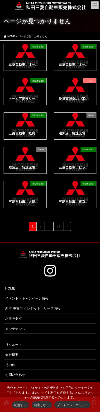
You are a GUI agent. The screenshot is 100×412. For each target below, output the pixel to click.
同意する (20, 405)
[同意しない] (94, 397)
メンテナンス (15, 329)
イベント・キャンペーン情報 (26, 298)
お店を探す (13, 318)
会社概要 (12, 355)
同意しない (42, 405)
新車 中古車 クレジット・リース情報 (32, 308)
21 (58, 227)
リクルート (13, 345)
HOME (10, 288)
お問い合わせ (15, 375)
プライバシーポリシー (72, 405)
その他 (10, 365)
